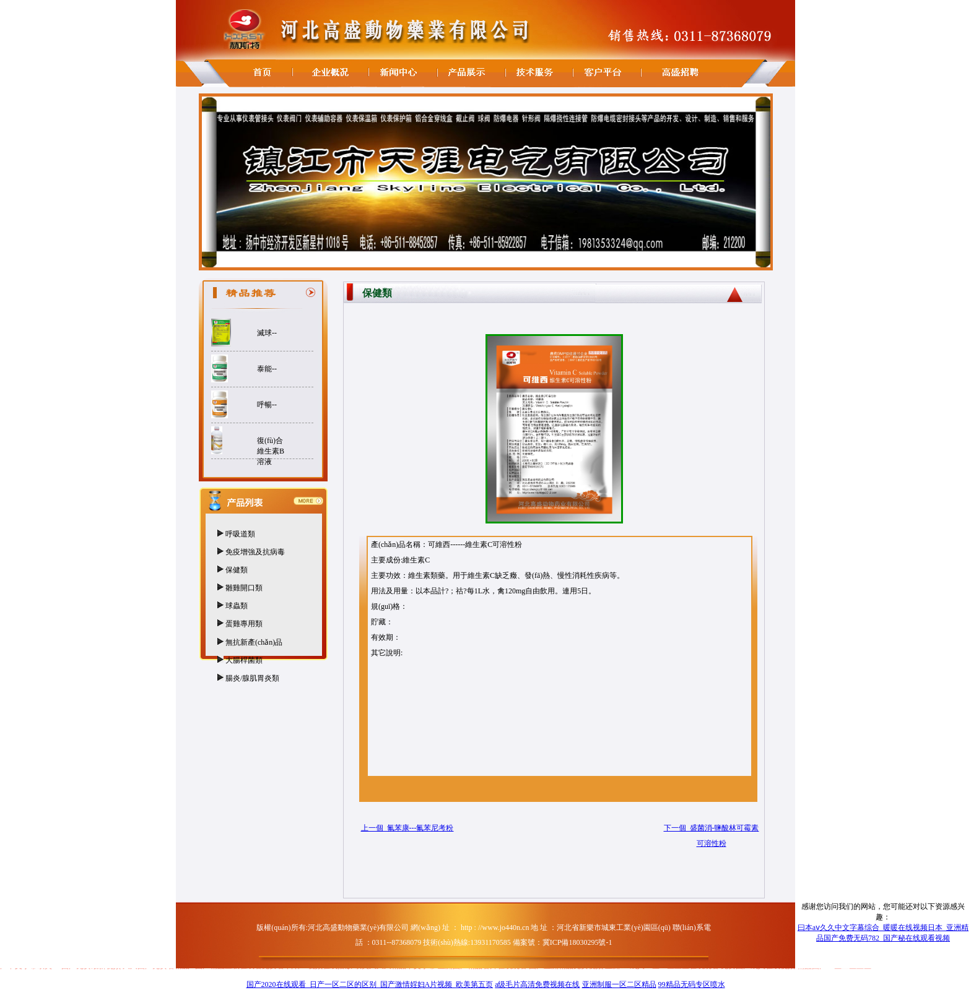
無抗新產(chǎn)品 (253, 642)
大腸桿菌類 (244, 660)
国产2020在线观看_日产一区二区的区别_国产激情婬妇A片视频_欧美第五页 (370, 984)
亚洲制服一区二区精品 (619, 984)
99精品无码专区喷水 (691, 984)
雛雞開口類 (244, 587)
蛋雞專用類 (244, 623)
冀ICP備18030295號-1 (577, 942)
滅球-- (267, 333)
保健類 (236, 570)
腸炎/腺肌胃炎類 (252, 678)
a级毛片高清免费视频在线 (537, 984)
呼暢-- (267, 404)
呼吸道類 (240, 534)
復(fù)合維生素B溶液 (270, 451)
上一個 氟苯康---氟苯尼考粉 (407, 828)
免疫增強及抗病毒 (255, 552)
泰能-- (267, 368)
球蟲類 (236, 605)
